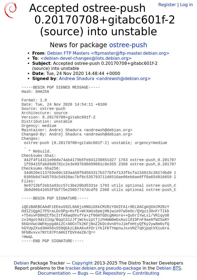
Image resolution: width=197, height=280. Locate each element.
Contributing (146, 273)
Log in (186, 4)
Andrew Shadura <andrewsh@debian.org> (105, 78)
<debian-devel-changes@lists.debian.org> (86, 58)
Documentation (54, 273)
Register (167, 4)
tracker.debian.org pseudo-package (103, 268)
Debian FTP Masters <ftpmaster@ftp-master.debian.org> (108, 53)
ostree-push (128, 45)
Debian (21, 263)
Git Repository (110, 273)
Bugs (83, 273)
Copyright (82, 263)
